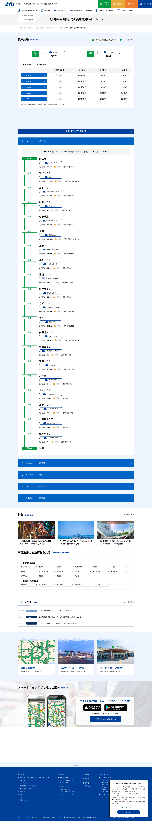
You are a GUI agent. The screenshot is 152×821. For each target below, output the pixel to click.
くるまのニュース (125, 10)
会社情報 (86, 783)
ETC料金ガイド (127, 40)
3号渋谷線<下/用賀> (51, 307)
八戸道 (53, 52)
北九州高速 (96, 585)
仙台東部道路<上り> (51, 220)
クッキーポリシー (129, 807)
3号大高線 (109, 52)
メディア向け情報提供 (108, 791)
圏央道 (59, 567)
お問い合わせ (104, 774)
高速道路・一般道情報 (27, 10)
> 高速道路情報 (39, 28)
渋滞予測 (45, 10)
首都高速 (24, 585)
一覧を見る (130, 514)
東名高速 (24, 567)
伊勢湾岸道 (96, 571)
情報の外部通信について (89, 817)
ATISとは (87, 786)
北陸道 (77, 571)
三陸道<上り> (51, 206)
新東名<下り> (51, 336)
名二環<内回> (51, 379)
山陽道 (41, 576)
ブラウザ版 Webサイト (67, 780)
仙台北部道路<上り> (51, 191)
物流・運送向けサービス (67, 791)
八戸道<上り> (51, 162)
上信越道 (60, 571)
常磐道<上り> (51, 235)
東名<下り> (50, 321)
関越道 (113, 567)
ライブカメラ (60, 10)
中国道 (59, 576)
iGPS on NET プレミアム (108, 789)
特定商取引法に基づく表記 (73, 817)
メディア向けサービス (67, 794)
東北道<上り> (51, 177)
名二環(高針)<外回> (51, 394)
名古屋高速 (43, 585)
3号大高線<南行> (51, 437)
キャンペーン (24, 797)
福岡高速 (78, 585)
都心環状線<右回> (50, 423)
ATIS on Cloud (105, 784)
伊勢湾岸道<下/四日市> (51, 350)
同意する (128, 812)
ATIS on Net (105, 782)
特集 (21, 794)
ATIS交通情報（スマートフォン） (111, 780)
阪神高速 (60, 585)
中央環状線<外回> (50, 264)
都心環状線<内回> (50, 293)
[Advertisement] (76, 116)
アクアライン (43, 571)
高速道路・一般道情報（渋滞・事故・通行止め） (34, 777)
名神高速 (24, 576)
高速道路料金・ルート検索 (81, 10)
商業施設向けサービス (67, 789)
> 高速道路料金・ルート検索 (53, 28)
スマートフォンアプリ (67, 782)
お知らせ (86, 778)
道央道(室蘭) (79, 567)
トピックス (23, 791)
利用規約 (60, 817)
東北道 (95, 567)
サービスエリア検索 (104, 10)
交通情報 (21, 774)
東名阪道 (114, 571)
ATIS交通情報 (64, 777)
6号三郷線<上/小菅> (51, 249)
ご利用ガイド (105, 794)
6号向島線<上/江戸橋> (51, 278)
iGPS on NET (105, 787)
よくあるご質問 (106, 777)
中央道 (41, 567)
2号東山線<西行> (51, 408)
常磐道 (23, 571)
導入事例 (86, 774)
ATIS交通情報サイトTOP (25, 28)
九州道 (77, 576)
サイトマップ (21, 817)
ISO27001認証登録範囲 (49, 817)
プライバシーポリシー (34, 817)
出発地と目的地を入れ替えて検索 (104, 39)
